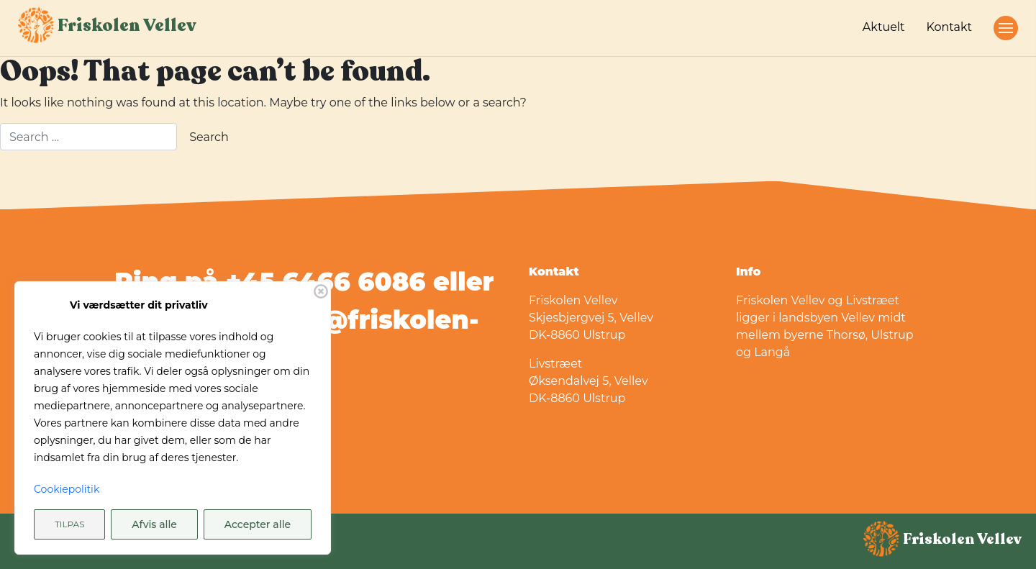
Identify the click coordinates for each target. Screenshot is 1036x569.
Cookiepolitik (66, 489)
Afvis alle (154, 524)
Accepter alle (257, 524)
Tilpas (70, 524)
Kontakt (949, 27)
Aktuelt (884, 27)
